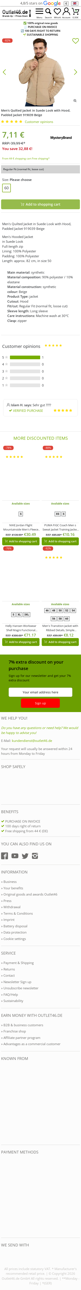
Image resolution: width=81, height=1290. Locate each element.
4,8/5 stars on (40, 3)
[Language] (74, 3)
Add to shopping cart (21, 541)
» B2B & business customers (22, 1025)
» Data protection (14, 932)
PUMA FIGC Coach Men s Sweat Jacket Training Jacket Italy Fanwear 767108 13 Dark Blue (60, 527)
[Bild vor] (75, 71)
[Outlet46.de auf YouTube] (14, 855)
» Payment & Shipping (17, 963)
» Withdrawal (11, 907)
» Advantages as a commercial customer (30, 1044)
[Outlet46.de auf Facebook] (4, 855)
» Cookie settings (13, 939)
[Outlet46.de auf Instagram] (35, 855)
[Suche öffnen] (48, 13)
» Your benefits (12, 888)
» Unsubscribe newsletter (19, 988)
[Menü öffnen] (39, 13)
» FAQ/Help (9, 994)
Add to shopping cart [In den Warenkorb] (40, 204)
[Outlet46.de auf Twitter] (25, 855)
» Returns (8, 969)
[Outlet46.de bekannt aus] (4, 1103)
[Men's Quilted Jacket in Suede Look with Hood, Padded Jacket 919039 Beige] (40, 71)
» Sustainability (12, 1001)
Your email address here (40, 692)
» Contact (8, 975)
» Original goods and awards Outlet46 (29, 894)
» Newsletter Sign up (16, 982)
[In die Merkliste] (75, 41)
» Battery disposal (14, 926)
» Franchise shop (13, 1031)
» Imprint (7, 919)
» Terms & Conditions (17, 913)
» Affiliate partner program (20, 1037)
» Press (6, 901)
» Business (9, 881)
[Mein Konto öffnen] (66, 13)
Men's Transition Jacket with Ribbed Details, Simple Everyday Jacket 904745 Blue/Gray (60, 628)
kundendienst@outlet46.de (32, 740)
